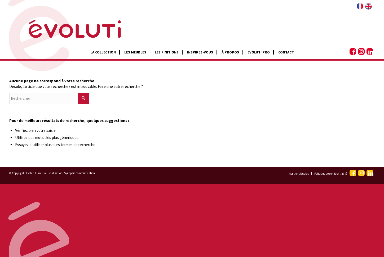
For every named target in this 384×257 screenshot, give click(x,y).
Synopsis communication (79, 173)
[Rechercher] (49, 98)
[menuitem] (103, 52)
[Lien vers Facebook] (353, 51)
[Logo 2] (65, 24)
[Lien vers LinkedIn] (370, 51)
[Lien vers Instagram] (361, 51)
